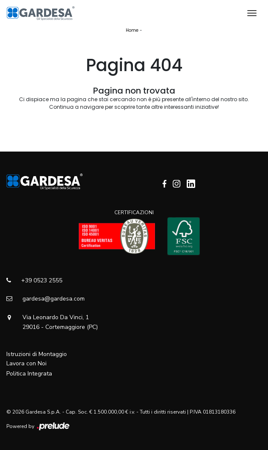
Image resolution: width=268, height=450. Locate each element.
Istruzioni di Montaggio (36, 354)
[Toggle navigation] (252, 13)
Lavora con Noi (26, 363)
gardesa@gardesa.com (45, 299)
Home (132, 30)
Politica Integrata (29, 374)
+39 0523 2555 (34, 280)
